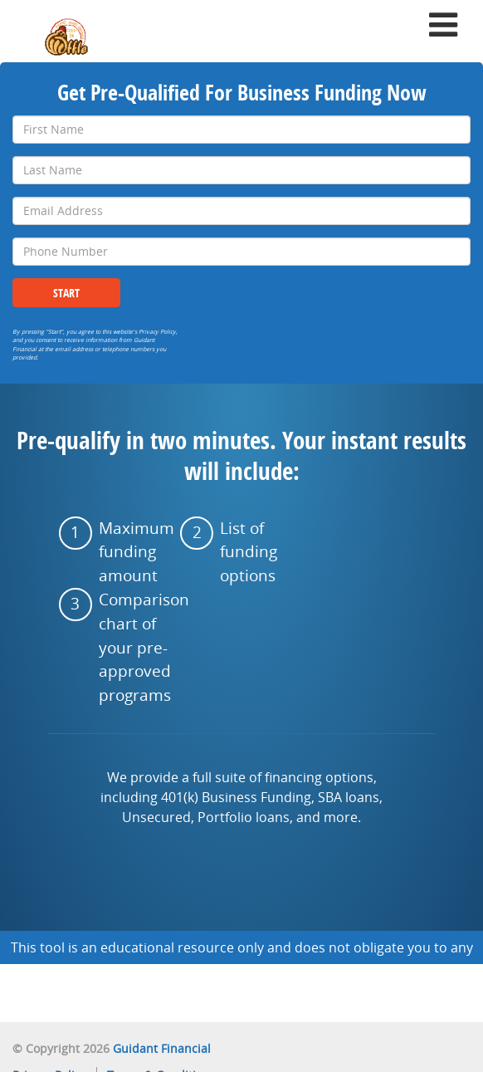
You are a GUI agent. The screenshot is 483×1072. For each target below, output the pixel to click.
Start (66, 293)
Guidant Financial (162, 1048)
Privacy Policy (157, 331)
